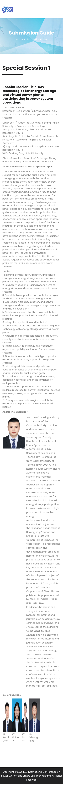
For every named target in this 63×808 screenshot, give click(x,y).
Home (19, 39)
